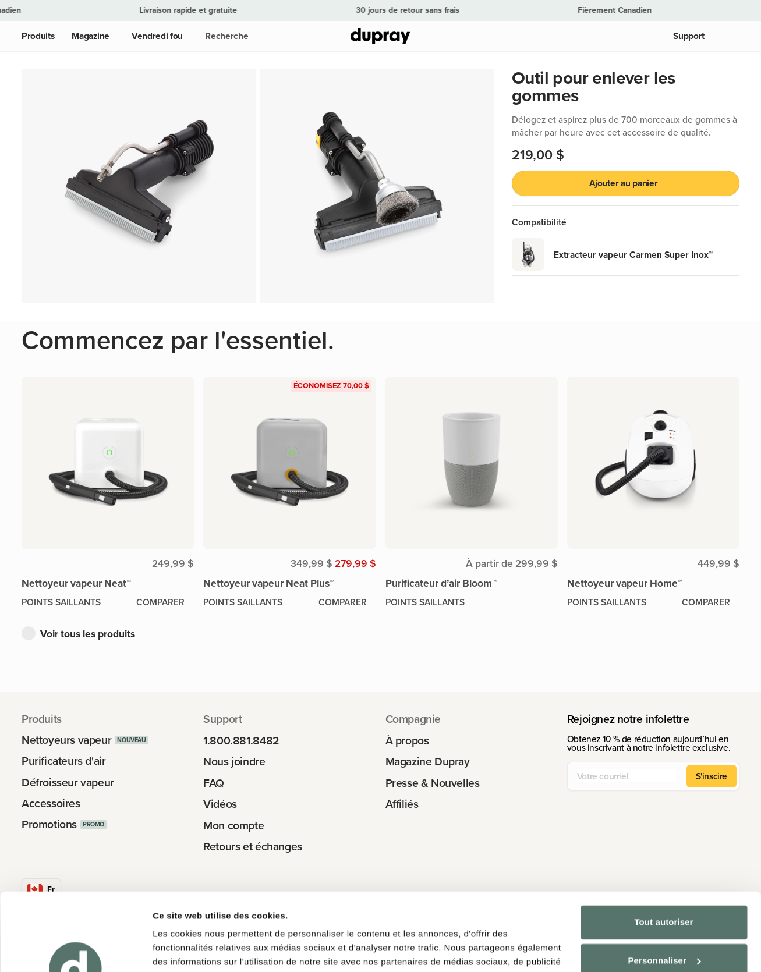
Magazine (90, 35)
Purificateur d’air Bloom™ (441, 583)
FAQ (213, 783)
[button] (224, 36)
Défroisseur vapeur (68, 782)
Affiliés (402, 804)
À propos (407, 740)
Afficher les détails (192, 949)
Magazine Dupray (427, 761)
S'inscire (712, 775)
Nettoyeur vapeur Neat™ (76, 583)
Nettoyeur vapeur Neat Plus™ (268, 583)
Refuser (664, 926)
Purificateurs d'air (64, 761)
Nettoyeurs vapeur (66, 740)
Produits (38, 35)
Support (689, 35)
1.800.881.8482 (241, 740)
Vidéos (220, 804)
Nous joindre (234, 761)
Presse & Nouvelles (432, 783)
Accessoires (51, 803)
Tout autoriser (663, 849)
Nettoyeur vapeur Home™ (624, 583)
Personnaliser (664, 887)
